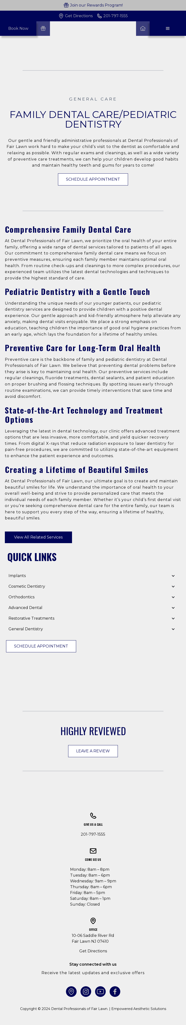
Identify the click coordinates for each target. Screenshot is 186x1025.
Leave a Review (93, 751)
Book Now (18, 28)
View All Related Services (38, 537)
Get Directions (93, 951)
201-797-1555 (93, 834)
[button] (168, 28)
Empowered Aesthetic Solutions (138, 1009)
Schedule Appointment (93, 179)
